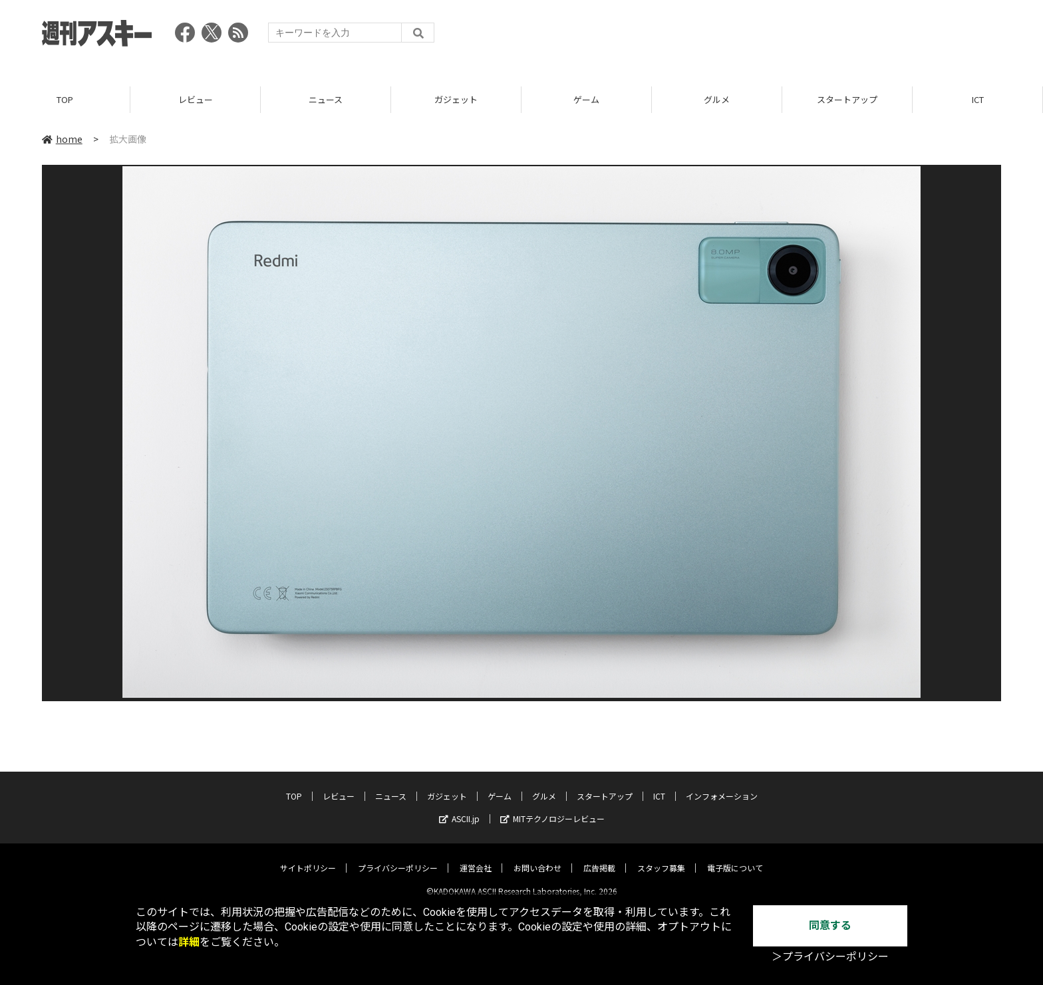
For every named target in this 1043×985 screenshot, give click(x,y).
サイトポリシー (308, 857)
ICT (978, 99)
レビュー (195, 99)
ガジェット (456, 99)
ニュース (326, 99)
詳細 (189, 942)
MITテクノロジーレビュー (552, 808)
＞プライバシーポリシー (830, 956)
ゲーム (586, 99)
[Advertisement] (759, 36)
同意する (830, 925)
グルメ (717, 99)
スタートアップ (847, 99)
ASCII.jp (459, 808)
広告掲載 (599, 857)
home (62, 139)
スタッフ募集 (661, 857)
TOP (65, 99)
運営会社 (476, 857)
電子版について (735, 857)
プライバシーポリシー (398, 857)
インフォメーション (722, 785)
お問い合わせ (537, 857)
